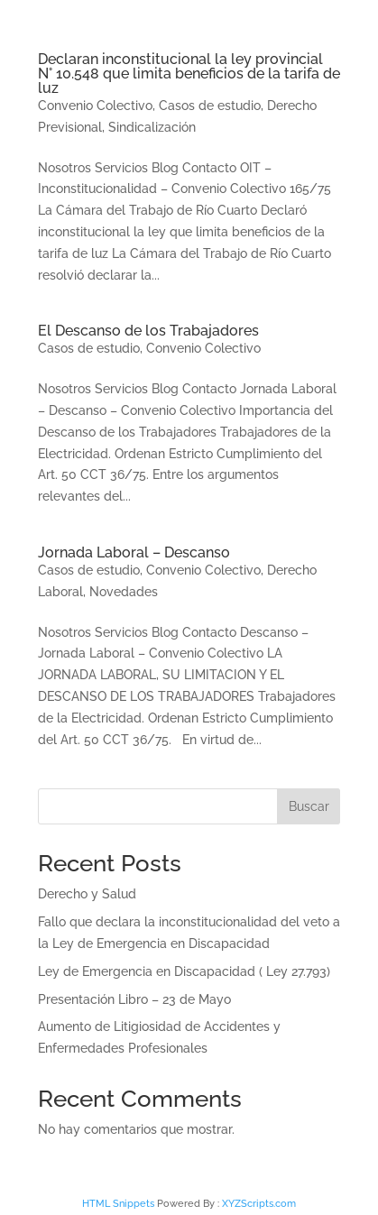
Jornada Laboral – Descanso (134, 552)
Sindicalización (152, 127)
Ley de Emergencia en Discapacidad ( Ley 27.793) (184, 971)
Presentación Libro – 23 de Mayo (134, 999)
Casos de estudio (210, 105)
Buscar (309, 806)
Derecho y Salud (87, 894)
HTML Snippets (118, 1204)
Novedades (123, 591)
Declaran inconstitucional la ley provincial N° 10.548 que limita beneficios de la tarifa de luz (189, 74)
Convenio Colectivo (95, 105)
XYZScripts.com (259, 1204)
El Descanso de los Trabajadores (148, 330)
